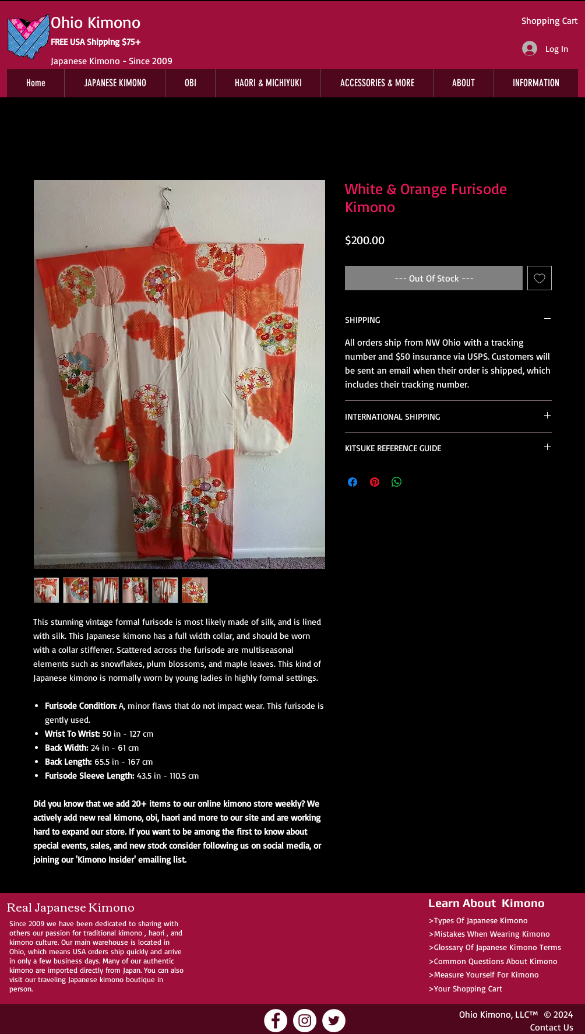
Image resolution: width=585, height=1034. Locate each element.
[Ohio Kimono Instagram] (304, 1020)
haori (156, 932)
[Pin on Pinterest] (375, 482)
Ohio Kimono (485, 1014)
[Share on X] (419, 482)
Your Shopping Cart (468, 988)
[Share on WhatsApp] (397, 482)
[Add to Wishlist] (539, 278)
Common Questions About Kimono (496, 961)
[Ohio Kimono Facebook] (275, 1020)
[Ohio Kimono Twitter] (334, 1020)
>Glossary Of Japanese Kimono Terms (494, 947)
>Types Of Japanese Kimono (478, 920)
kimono (130, 932)
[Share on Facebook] (353, 482)
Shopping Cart (549, 20)
